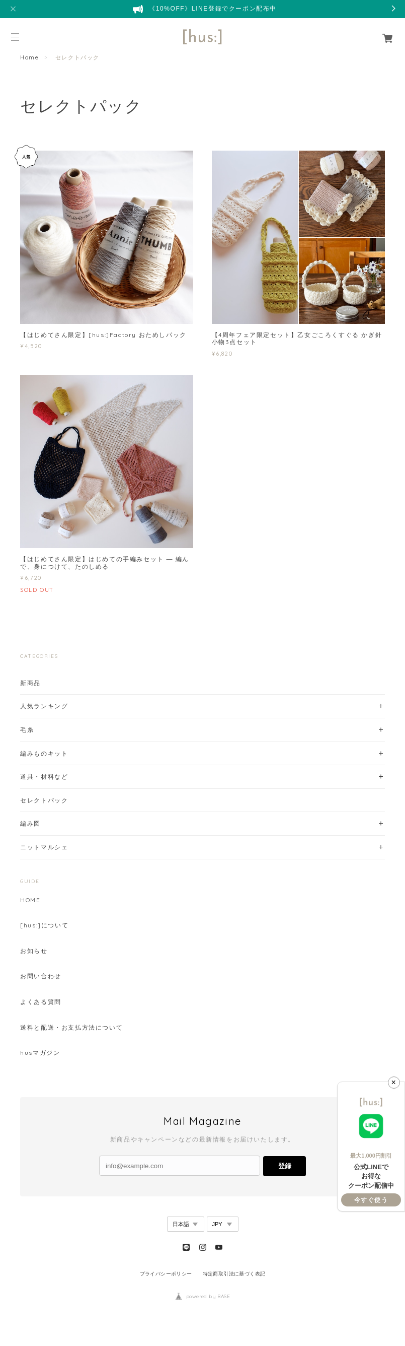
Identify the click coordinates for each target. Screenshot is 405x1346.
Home (29, 57)
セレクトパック (44, 800)
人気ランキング (44, 706)
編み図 (30, 823)
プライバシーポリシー (166, 1273)
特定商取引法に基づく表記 (234, 1273)
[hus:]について (44, 925)
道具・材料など (44, 776)
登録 (284, 1166)
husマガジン (40, 1052)
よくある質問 (40, 1001)
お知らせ (33, 951)
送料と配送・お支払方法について (71, 1027)
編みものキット (44, 753)
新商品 (30, 683)
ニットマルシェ (44, 847)
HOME (30, 900)
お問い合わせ (40, 976)
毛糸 (27, 729)
